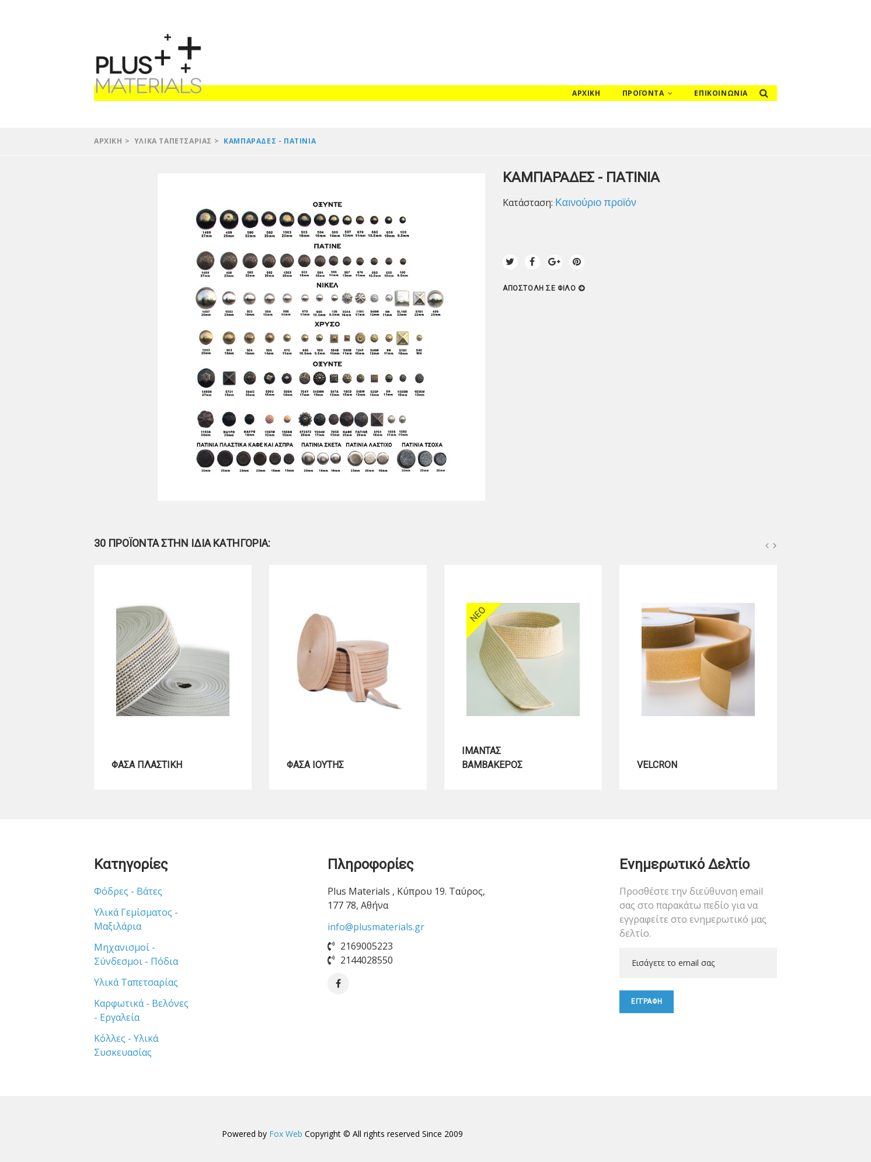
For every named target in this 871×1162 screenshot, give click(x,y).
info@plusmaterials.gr (376, 926)
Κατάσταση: (528, 202)
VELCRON (657, 764)
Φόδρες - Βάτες (128, 891)
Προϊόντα (643, 93)
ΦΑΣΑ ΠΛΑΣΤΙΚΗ (147, 764)
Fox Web (285, 1133)
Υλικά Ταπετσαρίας (173, 141)
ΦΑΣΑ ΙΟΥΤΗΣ (315, 764)
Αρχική (586, 93)
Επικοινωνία (721, 93)
